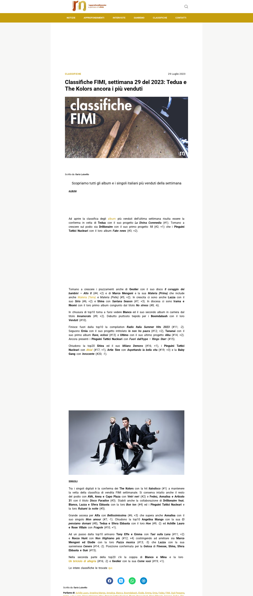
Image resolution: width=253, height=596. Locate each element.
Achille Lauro (82, 592)
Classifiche (160, 17)
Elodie (141, 592)
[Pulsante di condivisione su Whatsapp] (132, 580)
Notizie (71, 17)
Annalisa (110, 592)
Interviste (119, 17)
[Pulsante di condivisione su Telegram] (143, 580)
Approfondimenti (94, 17)
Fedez (161, 592)
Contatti (180, 17)
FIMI (167, 592)
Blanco (119, 592)
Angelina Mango (97, 592)
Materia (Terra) (87, 297)
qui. (110, 568)
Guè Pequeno (177, 592)
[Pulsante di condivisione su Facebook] (109, 580)
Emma (148, 592)
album (112, 218)
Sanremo (139, 17)
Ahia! (89, 350)
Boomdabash (130, 592)
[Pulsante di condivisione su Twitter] (120, 580)
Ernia (155, 592)
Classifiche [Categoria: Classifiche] (73, 73)
